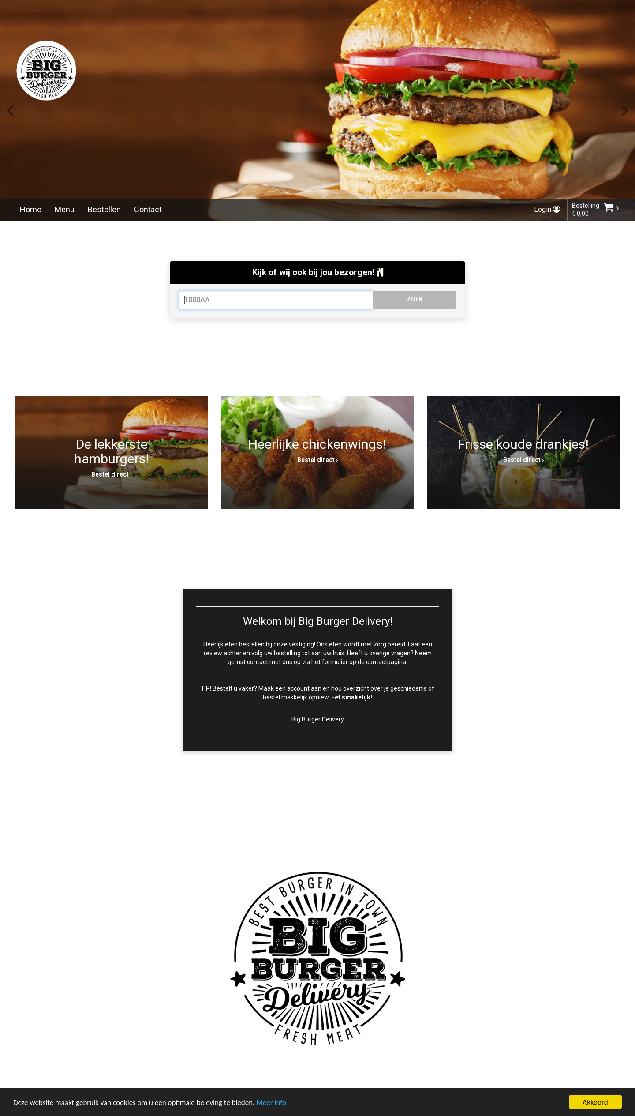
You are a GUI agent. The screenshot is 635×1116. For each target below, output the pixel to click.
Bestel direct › (111, 474)
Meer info (271, 1103)
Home (30, 209)
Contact (148, 209)
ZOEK (415, 299)
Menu (65, 209)
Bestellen (104, 209)
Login (547, 209)
